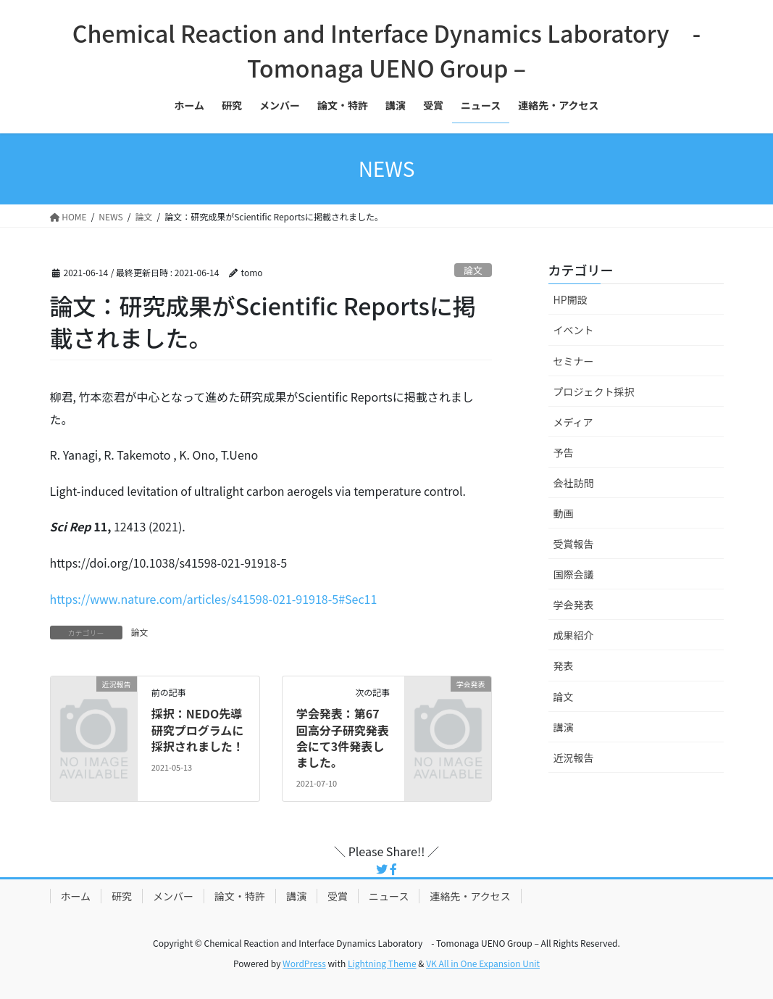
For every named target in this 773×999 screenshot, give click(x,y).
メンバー (173, 896)
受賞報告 (573, 543)
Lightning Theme (382, 963)
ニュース (389, 896)
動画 (563, 513)
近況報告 (573, 757)
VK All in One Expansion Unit (483, 963)
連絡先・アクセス (470, 896)
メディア (573, 422)
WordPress (304, 963)
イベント (573, 330)
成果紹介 (573, 635)
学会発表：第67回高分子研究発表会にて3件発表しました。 (342, 738)
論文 (473, 270)
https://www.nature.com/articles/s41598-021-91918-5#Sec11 (213, 599)
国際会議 (573, 574)
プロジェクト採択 (594, 391)
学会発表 (573, 604)
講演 (563, 727)
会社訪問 (573, 483)
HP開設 (570, 299)
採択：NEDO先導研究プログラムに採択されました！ (197, 730)
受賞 (337, 896)
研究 (122, 896)
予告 (563, 452)
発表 (563, 665)
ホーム (76, 896)
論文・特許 (239, 896)
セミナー (573, 361)
